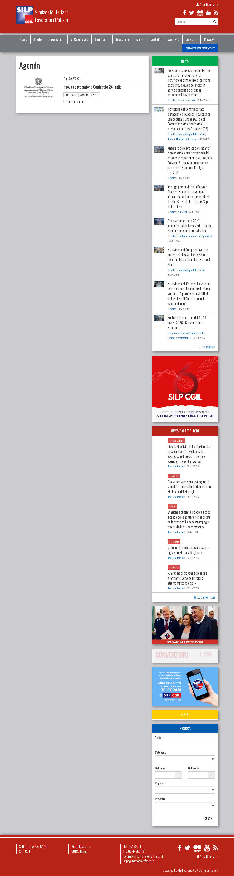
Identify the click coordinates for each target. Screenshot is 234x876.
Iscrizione (122, 39)
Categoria (160, 752)
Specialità (207, 236)
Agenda (84, 94)
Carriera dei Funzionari (200, 47)
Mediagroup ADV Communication (198, 870)
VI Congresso (79, 39)
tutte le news (207, 346)
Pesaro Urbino (176, 440)
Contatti (155, 39)
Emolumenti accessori (189, 236)
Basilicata (174, 541)
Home (23, 39)
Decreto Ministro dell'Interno (182, 139)
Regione (159, 783)
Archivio (173, 39)
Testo (158, 737)
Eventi (139, 39)
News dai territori (176, 466)
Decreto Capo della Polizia (191, 134)
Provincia (160, 799)
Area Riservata (207, 4)
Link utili (191, 39)
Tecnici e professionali (179, 338)
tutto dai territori (204, 597)
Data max (193, 768)
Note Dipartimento (195, 333)
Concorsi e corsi (186, 100)
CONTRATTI (71, 94)
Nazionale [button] (56, 39)
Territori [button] (102, 39)
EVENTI (95, 94)
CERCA (208, 818)
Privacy (209, 39)
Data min (160, 768)
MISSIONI (182, 212)
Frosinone (174, 476)
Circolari (172, 100)
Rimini (172, 506)
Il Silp (38, 39)
